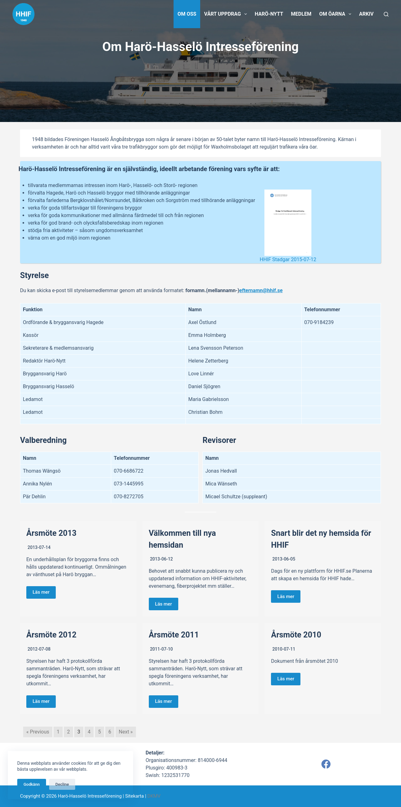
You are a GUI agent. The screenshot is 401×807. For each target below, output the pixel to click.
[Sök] (386, 14)
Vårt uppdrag (226, 14)
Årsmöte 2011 (174, 634)
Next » (126, 732)
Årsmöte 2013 (51, 533)
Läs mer (41, 592)
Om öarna (336, 14)
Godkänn (31, 784)
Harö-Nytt (269, 14)
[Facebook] (326, 764)
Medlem (301, 14)
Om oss (187, 14)
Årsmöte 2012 (51, 634)
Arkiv (366, 14)
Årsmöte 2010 (296, 634)
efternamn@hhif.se (261, 290)
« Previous (37, 732)
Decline (62, 784)
